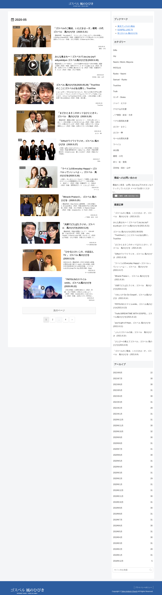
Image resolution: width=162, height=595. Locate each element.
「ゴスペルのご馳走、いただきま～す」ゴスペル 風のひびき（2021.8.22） (132, 215)
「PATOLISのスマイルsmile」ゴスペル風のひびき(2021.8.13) (132, 306)
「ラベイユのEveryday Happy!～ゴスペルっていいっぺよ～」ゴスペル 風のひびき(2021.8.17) (132, 266)
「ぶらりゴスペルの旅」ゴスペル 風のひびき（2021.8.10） (132, 334)
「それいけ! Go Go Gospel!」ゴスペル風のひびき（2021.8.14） (132, 296)
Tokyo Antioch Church (129, 591)
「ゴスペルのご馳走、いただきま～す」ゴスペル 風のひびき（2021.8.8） (132, 352)
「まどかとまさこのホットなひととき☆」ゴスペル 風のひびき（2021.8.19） (132, 246)
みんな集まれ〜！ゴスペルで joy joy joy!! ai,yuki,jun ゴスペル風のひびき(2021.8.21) (131, 224)
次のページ (59, 310)
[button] (151, 569)
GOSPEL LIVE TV (125, 30)
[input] (133, 569)
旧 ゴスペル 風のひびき (128, 33)
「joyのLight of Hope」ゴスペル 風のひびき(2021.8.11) (132, 324)
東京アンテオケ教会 (126, 26)
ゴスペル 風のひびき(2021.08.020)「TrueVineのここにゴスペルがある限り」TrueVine (131, 235)
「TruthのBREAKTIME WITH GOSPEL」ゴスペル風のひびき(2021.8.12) (132, 315)
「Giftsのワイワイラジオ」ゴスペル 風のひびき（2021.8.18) (132, 255)
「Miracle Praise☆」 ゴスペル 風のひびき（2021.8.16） (131, 278)
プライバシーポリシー (143, 587)
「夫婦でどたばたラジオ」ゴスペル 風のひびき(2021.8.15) (132, 287)
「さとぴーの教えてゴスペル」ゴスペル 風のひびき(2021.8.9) (132, 343)
